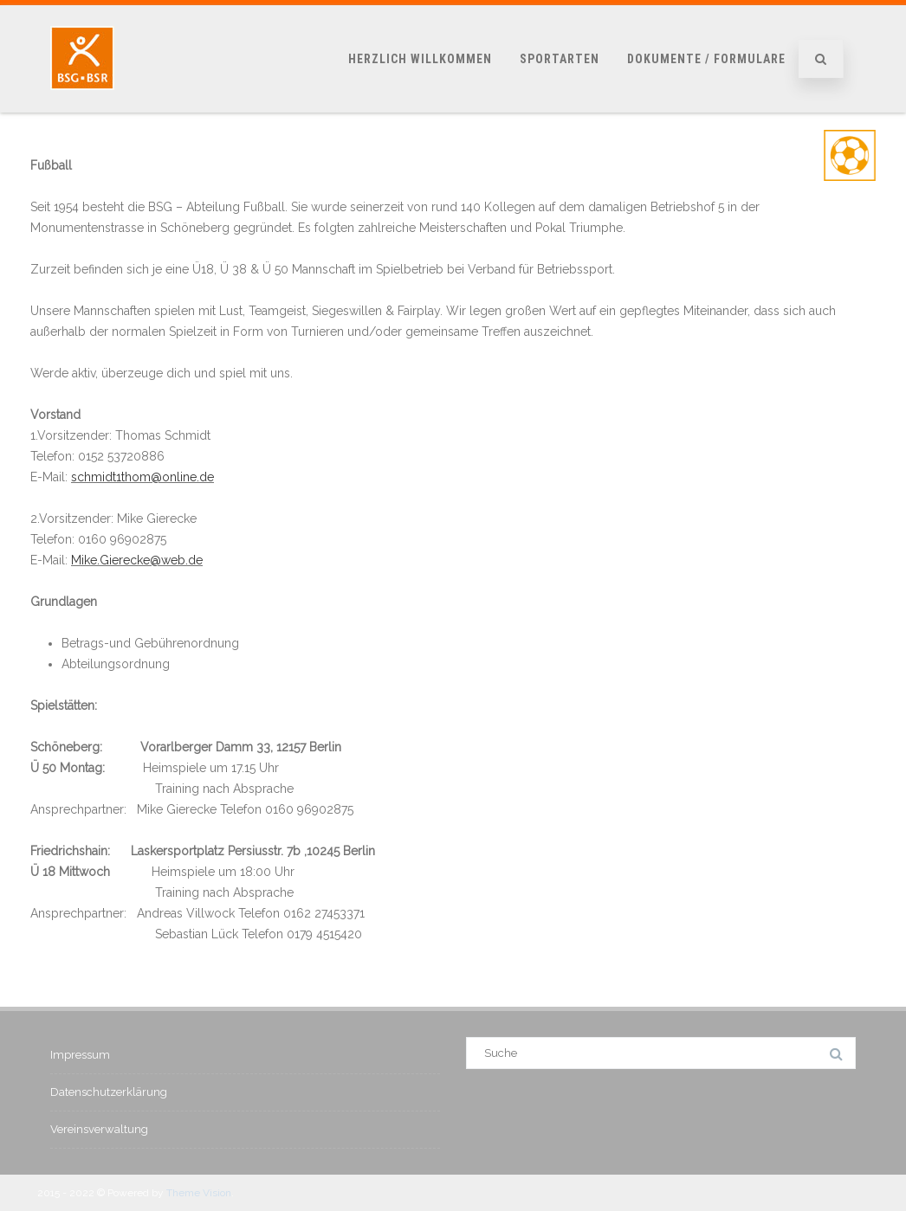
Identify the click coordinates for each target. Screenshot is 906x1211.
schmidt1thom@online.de (142, 477)
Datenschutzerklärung (108, 1091)
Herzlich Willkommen (420, 59)
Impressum (80, 1054)
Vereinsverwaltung (99, 1129)
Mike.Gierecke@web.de (137, 560)
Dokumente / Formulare (706, 59)
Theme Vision (198, 1193)
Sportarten (559, 59)
